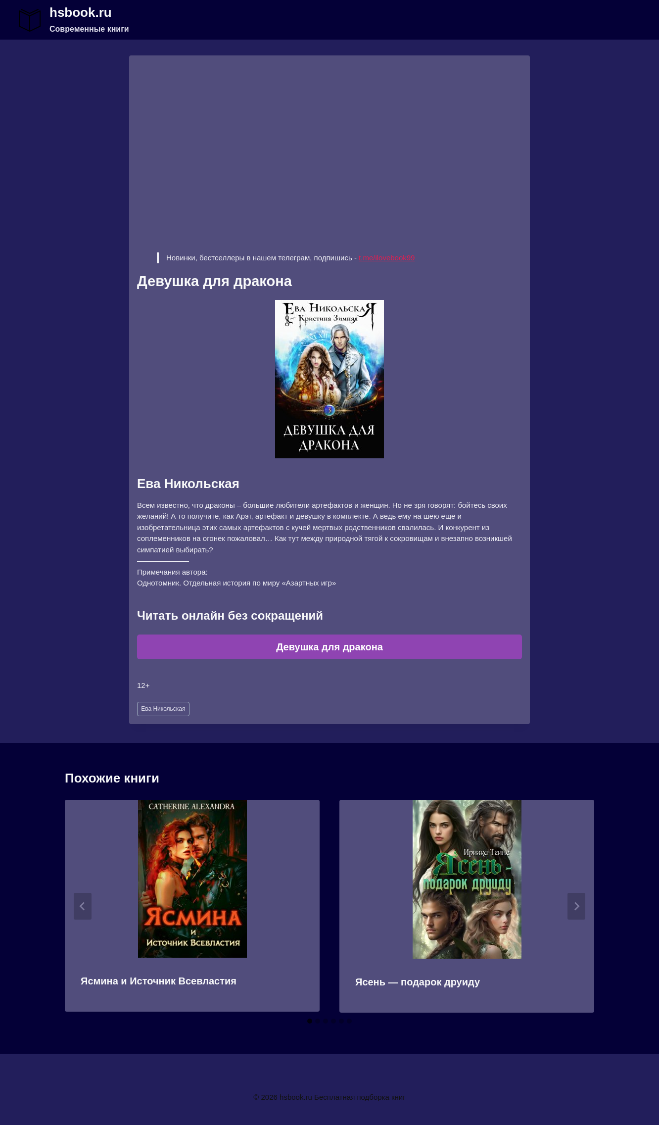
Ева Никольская (163, 708)
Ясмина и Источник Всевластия (158, 981)
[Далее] (576, 906)
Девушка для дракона (329, 646)
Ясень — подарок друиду (417, 982)
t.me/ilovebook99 (387, 257)
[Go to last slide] (83, 906)
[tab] (309, 1021)
